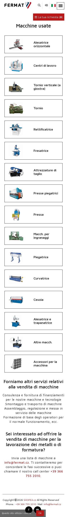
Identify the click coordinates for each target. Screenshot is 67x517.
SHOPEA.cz (30, 499)
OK (40, 513)
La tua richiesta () (49, 17)
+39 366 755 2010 (25, 504)
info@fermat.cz (16, 462)
